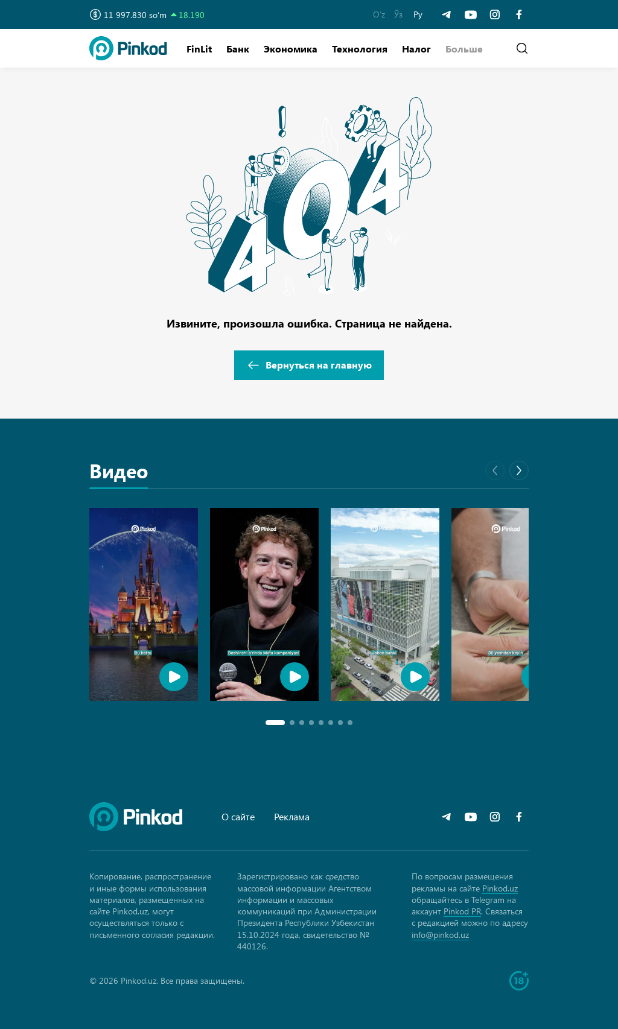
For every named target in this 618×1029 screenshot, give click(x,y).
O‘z (379, 14)
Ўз (398, 14)
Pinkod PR (462, 911)
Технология (359, 48)
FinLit (199, 48)
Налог (416, 48)
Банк (237, 48)
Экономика (290, 48)
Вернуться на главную (309, 365)
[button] (464, 48)
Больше (464, 48)
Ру (417, 14)
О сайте (238, 816)
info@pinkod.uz (440, 934)
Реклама (292, 816)
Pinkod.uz (500, 888)
